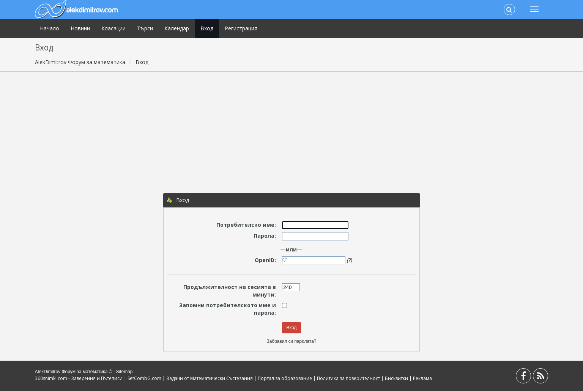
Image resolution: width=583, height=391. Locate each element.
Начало (49, 28)
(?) (349, 260)
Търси (145, 28)
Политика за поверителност (348, 378)
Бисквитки (396, 378)
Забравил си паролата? (292, 341)
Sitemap (124, 371)
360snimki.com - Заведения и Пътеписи (79, 378)
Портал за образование (285, 378)
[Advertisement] (291, 132)
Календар (176, 28)
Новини (80, 28)
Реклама (422, 378)
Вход (206, 28)
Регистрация (241, 28)
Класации (113, 28)
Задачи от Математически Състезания (209, 378)
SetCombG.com (144, 378)
